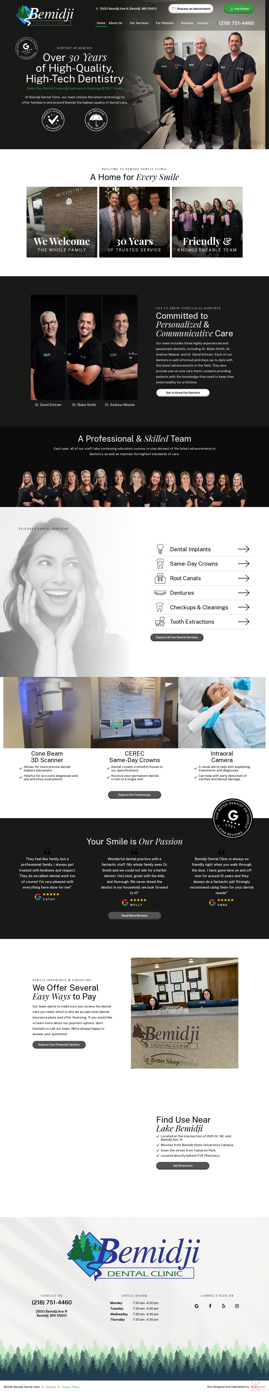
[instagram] (237, 1304)
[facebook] (210, 1304)
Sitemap (50, 1385)
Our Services (141, 23)
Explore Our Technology (134, 794)
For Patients (167, 23)
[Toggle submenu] (124, 23)
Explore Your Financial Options (59, 1043)
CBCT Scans (113, 88)
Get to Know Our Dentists (183, 392)
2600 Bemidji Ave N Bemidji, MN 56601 (51, 1312)
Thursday (117, 1318)
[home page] (44, 15)
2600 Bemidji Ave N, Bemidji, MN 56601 (126, 9)
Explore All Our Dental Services (177, 637)
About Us (117, 23)
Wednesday (119, 1312)
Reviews (187, 23)
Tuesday (116, 1307)
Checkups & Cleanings (85, 88)
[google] (196, 1304)
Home (101, 23)
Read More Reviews (134, 914)
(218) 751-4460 (234, 23)
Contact (205, 23)
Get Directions (183, 1164)
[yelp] (223, 1304)
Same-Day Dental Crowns (46, 88)
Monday (116, 1301)
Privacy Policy (70, 1385)
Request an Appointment (191, 8)
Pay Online (239, 8)
